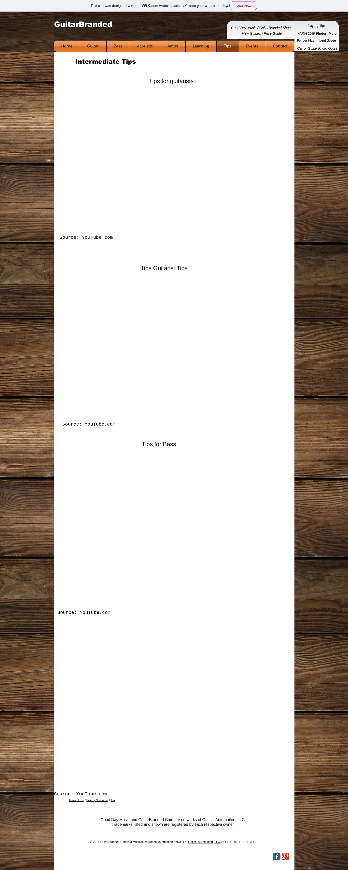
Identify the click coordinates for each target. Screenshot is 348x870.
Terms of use (76, 800)
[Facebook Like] (257, 857)
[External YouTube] (174, 158)
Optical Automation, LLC (204, 842)
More (332, 33)
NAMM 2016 (306, 33)
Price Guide (273, 33)
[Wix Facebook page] (276, 856)
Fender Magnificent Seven (316, 40)
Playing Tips (316, 25)
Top (113, 800)
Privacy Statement (97, 800)
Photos (321, 33)
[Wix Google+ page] (285, 856)
